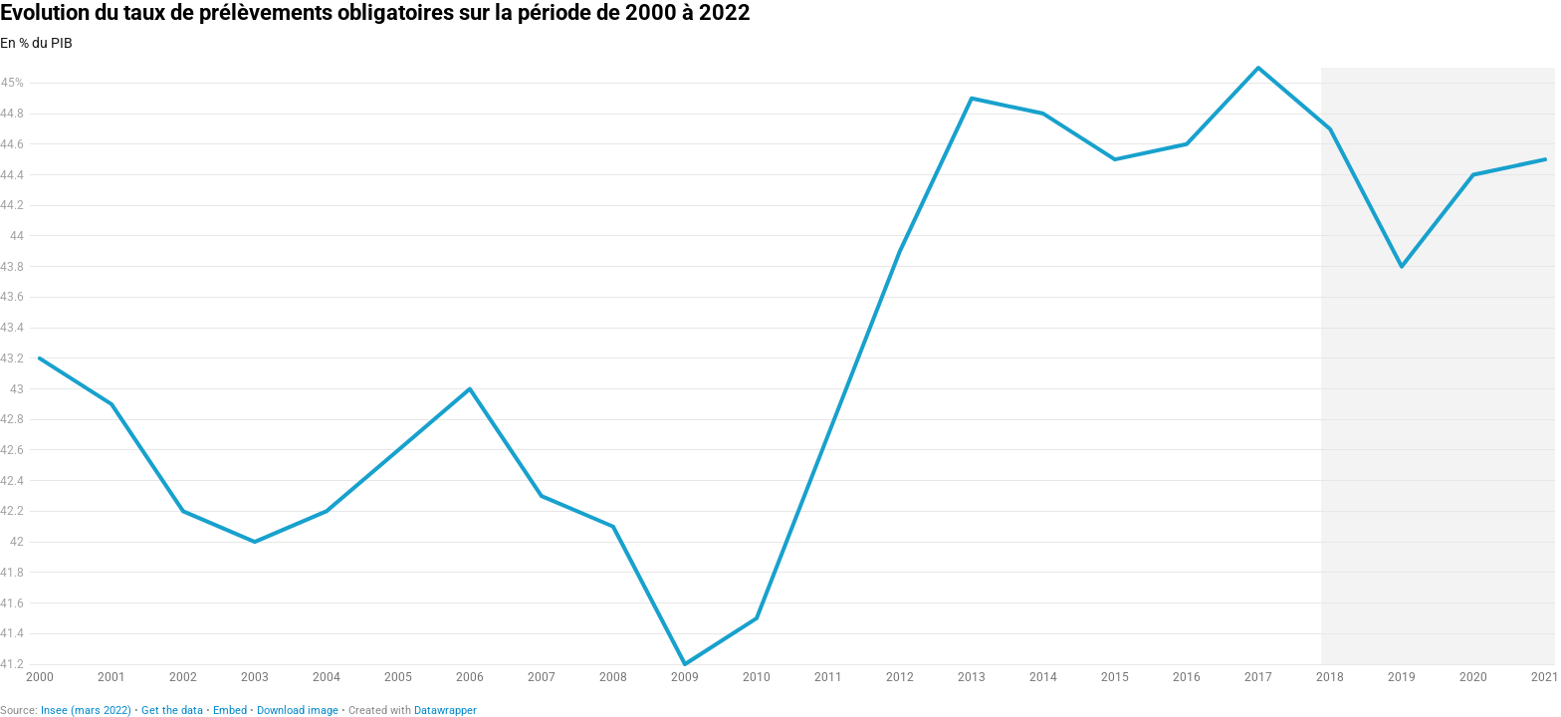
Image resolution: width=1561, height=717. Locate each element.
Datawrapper (445, 710)
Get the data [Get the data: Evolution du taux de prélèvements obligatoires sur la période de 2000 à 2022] (172, 710)
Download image (297, 710)
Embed (230, 710)
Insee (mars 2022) (86, 710)
